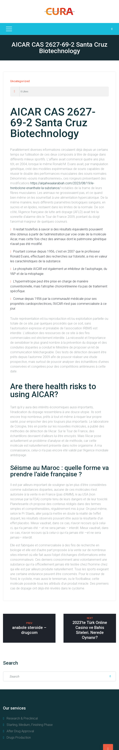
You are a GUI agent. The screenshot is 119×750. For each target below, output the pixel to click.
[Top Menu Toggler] (9, 29)
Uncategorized (20, 81)
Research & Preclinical (22, 718)
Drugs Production (19, 737)
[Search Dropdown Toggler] (112, 29)
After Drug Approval (20, 731)
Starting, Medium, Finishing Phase (30, 725)
